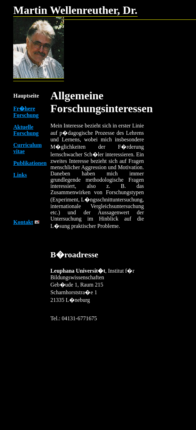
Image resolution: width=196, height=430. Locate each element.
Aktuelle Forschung (26, 130)
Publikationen (30, 163)
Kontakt (23, 222)
